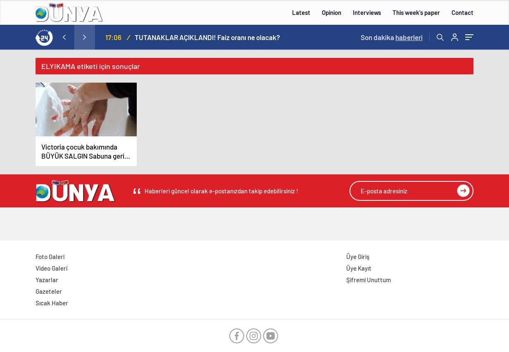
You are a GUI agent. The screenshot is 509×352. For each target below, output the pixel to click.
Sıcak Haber (52, 303)
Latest (301, 12)
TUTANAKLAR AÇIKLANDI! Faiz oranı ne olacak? (207, 37)
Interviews (367, 12)
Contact (462, 12)
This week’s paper (416, 12)
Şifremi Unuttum (368, 279)
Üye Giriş (357, 256)
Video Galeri (51, 268)
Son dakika (392, 37)
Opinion (331, 12)
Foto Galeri (50, 256)
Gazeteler (49, 291)
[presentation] (64, 37)
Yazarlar (47, 279)
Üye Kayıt (358, 268)
